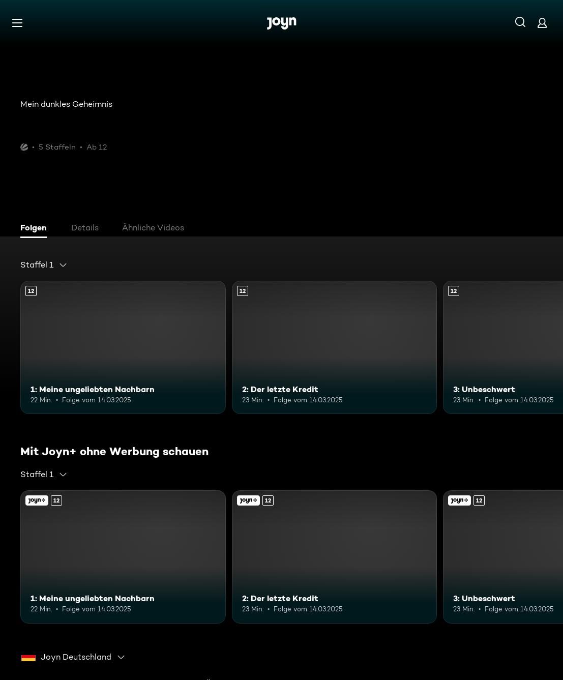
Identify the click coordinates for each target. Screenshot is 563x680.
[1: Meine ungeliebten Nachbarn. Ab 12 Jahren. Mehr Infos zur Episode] (123, 347)
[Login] (542, 23)
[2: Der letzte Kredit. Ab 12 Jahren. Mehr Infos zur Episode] (334, 347)
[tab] (36, 229)
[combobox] (44, 265)
